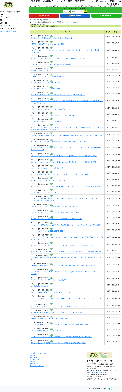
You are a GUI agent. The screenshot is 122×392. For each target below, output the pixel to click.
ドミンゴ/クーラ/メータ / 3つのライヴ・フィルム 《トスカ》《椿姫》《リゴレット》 (58, 58)
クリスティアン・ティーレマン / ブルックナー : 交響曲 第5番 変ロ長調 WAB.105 (56, 219)
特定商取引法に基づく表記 (38, 353)
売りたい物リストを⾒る (113, 2)
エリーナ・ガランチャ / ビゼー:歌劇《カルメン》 (46, 82)
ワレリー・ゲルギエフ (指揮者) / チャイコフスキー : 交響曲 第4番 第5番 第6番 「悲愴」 (58, 343)
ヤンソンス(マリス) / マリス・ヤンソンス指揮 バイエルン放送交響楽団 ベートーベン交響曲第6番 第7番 (64, 162)
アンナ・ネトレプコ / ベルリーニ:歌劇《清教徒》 (46, 89)
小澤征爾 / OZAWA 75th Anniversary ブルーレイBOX (47, 44)
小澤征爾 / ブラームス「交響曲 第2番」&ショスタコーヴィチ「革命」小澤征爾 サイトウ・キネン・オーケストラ (66, 135)
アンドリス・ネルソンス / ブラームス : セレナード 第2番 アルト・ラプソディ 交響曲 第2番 (60, 174)
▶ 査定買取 (44, 16)
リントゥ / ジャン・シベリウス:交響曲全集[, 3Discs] (47, 76)
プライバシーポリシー (37, 366)
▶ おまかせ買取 (75, 16)
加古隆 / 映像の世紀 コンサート (41, 286)
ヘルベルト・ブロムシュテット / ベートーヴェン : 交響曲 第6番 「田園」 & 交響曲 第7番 (59, 141)
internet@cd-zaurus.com (99, 372)
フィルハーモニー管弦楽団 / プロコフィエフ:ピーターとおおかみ (51, 38)
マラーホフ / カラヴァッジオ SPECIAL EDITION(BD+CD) (48, 231)
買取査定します (82, 1)
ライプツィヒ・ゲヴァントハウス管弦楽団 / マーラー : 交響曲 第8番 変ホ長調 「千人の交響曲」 (61, 337)
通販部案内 (48, 1)
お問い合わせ (100, 1)
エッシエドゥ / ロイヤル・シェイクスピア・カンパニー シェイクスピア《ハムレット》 (58, 306)
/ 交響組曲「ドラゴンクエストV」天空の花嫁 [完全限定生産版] (51, 64)
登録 (51, 36)
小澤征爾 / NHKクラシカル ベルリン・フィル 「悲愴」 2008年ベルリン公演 (55, 213)
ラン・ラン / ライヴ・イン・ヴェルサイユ (44, 192)
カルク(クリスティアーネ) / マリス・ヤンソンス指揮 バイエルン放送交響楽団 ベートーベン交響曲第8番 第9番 (66, 251)
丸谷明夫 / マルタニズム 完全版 (41, 70)
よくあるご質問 (64, 1)
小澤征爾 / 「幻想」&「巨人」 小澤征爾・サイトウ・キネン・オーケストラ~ (55, 207)
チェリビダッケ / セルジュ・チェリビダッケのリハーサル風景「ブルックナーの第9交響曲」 (60, 325)
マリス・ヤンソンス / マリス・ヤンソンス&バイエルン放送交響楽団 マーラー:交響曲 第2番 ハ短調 (62, 245)
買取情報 (35, 1)
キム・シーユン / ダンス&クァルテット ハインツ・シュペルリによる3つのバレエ (56, 312)
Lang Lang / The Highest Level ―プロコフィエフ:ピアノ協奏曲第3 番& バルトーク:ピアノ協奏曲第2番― (63, 266)
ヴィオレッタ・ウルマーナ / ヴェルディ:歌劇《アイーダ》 (49, 121)
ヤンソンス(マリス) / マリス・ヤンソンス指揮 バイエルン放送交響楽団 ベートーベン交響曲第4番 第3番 (64, 156)
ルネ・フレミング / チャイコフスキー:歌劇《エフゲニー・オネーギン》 (53, 109)
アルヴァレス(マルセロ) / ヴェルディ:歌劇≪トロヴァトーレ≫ (50, 292)
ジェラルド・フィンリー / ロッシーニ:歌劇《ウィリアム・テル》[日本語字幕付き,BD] (58, 95)
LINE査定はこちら (106, 16)
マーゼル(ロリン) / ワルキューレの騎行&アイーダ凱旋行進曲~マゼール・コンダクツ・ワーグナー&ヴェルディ (66, 225)
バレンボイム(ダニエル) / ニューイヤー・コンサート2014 (49, 331)
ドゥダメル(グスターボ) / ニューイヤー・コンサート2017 (49, 180)
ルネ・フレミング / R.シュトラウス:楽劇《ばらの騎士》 (48, 168)
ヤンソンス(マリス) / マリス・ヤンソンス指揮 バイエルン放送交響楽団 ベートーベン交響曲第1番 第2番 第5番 (66, 186)
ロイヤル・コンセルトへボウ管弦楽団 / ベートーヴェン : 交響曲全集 (52, 115)
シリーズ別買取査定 (8, 31)
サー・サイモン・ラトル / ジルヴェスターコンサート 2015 (49, 318)
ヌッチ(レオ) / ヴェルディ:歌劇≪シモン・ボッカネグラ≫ (49, 280)
